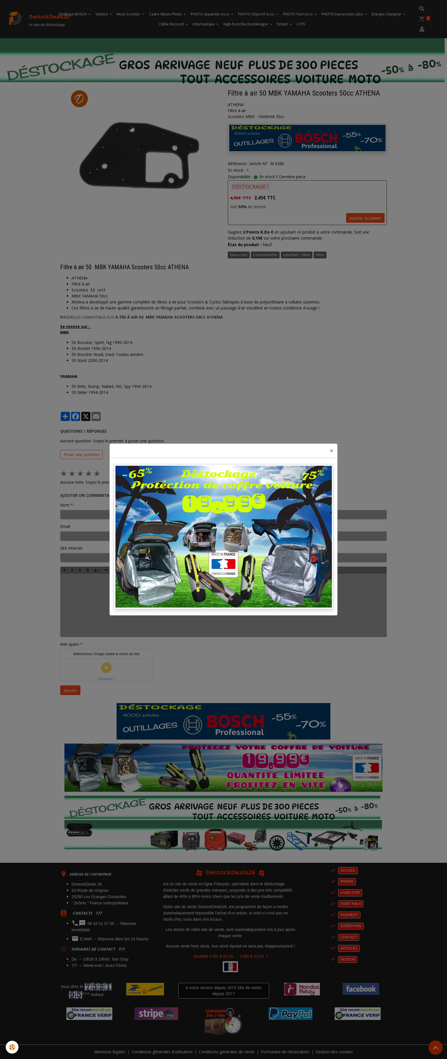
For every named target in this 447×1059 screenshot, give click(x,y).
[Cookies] (12, 1047)
